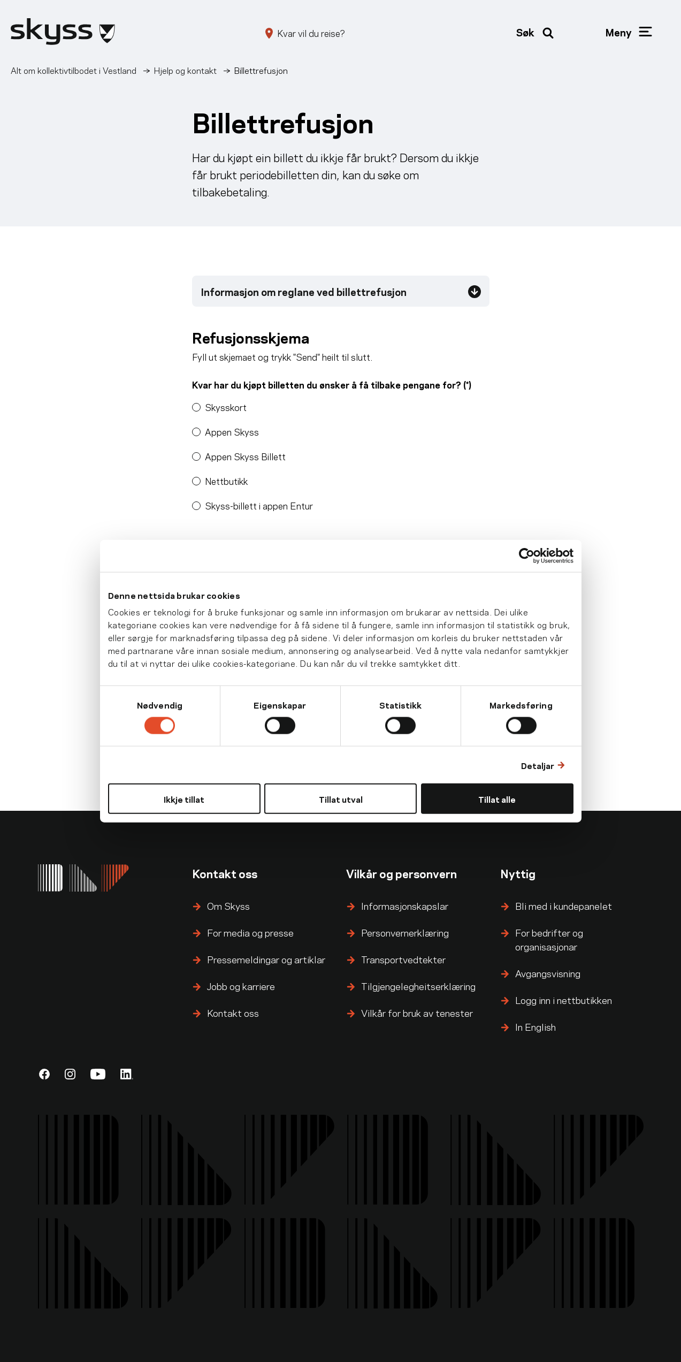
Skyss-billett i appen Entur (259, 505)
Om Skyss (228, 905)
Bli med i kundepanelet (563, 905)
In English (535, 1026)
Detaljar (538, 764)
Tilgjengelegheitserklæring (418, 985)
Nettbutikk (226, 480)
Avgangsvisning (547, 972)
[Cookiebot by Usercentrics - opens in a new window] (526, 555)
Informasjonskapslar (404, 905)
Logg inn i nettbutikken (563, 999)
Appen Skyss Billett (245, 456)
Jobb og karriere (241, 985)
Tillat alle (497, 799)
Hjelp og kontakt (185, 70)
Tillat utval (341, 799)
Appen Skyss (232, 431)
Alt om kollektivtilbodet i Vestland (73, 70)
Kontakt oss (233, 1012)
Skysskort (226, 406)
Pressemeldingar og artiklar (266, 958)
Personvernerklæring (405, 932)
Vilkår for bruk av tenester (417, 1012)
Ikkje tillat (184, 799)
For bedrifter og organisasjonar (549, 939)
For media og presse (250, 932)
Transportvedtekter (403, 958)
